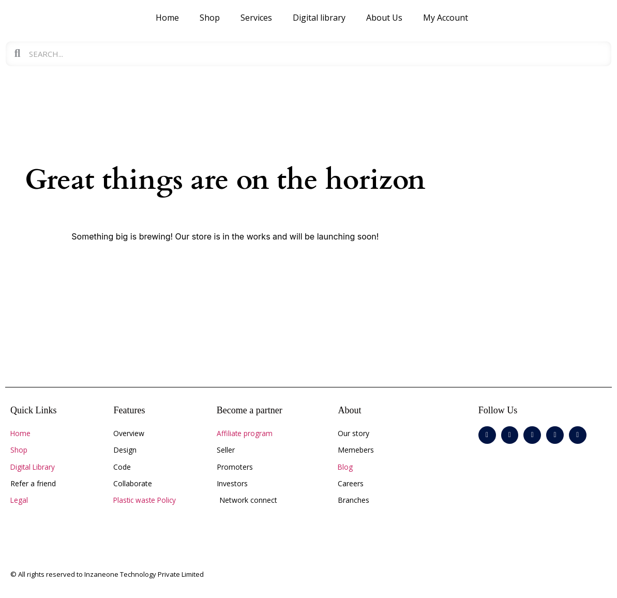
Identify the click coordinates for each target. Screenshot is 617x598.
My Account (445, 17)
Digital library (319, 17)
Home (167, 17)
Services (256, 17)
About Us (384, 17)
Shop (210, 17)
